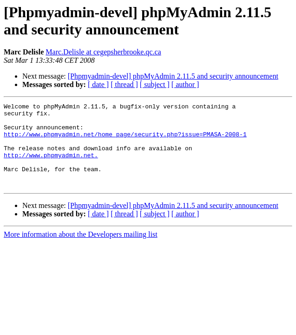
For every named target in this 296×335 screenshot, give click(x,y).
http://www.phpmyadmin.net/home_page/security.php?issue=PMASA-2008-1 (125, 141)
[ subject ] (155, 84)
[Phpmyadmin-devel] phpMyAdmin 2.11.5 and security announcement (173, 76)
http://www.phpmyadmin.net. (51, 166)
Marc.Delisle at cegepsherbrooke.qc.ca (103, 52)
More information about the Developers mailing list (81, 251)
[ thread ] (124, 84)
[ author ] (185, 84)
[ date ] (98, 84)
